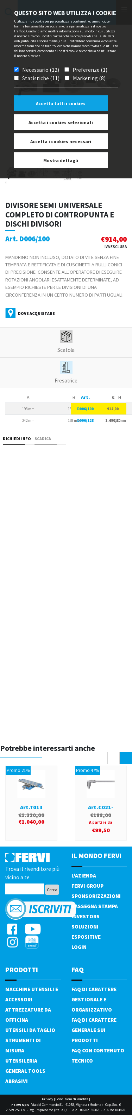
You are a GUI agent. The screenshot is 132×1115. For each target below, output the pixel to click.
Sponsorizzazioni (96, 896)
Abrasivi (16, 1081)
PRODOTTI (21, 969)
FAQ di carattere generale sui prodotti (94, 1030)
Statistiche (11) (40, 78)
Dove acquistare (36, 313)
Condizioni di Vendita (72, 1099)
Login (79, 947)
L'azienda (83, 875)
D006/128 (85, 420)
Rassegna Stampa (94, 906)
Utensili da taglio (30, 1030)
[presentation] (113, 758)
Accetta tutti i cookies (61, 104)
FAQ (77, 969)
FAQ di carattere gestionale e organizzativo (94, 999)
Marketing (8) (89, 78)
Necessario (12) (40, 69)
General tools (25, 1071)
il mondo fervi (96, 855)
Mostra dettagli (60, 161)
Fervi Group (87, 885)
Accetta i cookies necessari (60, 142)
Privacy (47, 1099)
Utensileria (21, 1060)
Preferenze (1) (90, 69)
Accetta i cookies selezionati (61, 123)
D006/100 (85, 408)
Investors (85, 916)
